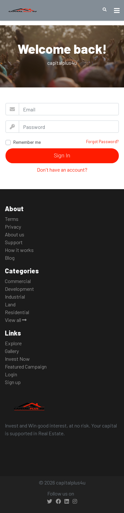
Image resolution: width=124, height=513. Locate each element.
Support (14, 242)
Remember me (27, 142)
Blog (10, 258)
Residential (17, 312)
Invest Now (17, 359)
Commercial (18, 281)
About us (14, 234)
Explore (13, 343)
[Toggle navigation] (117, 11)
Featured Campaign (26, 366)
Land (10, 304)
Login (11, 374)
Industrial (15, 296)
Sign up (13, 382)
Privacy (13, 226)
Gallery (12, 351)
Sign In (62, 155)
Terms (11, 219)
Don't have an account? (62, 169)
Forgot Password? (102, 141)
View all (16, 320)
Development (19, 289)
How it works (19, 250)
